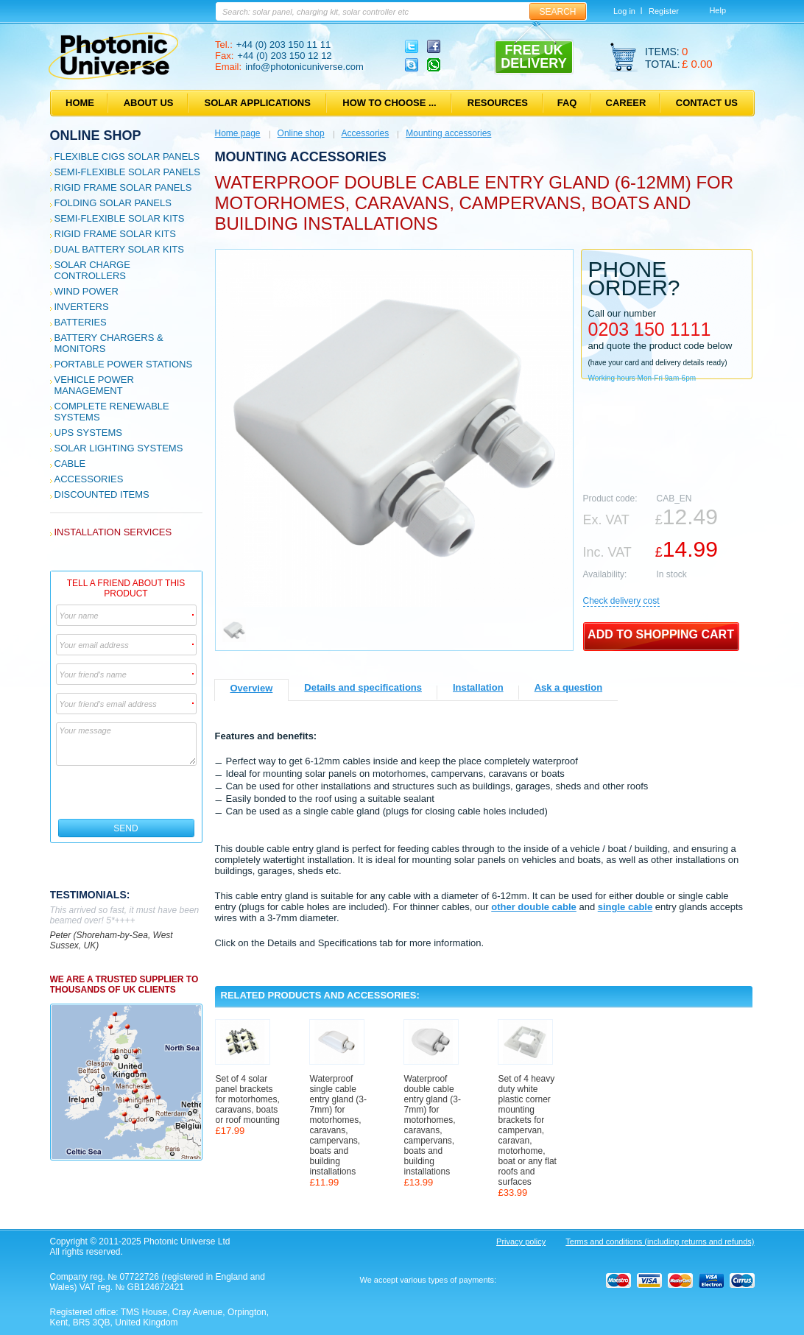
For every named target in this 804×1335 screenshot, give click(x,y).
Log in (624, 11)
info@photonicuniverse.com (304, 66)
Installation (478, 687)
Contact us (707, 102)
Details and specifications (363, 687)
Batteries (80, 322)
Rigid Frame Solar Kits (115, 233)
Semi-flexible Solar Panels (127, 171)
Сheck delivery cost (621, 601)
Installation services (113, 532)
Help (717, 10)
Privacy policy (521, 1241)
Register (664, 11)
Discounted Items (101, 494)
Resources (498, 102)
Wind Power (86, 291)
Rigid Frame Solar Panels (123, 187)
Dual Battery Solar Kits (119, 249)
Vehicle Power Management (94, 385)
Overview (251, 688)
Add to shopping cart (661, 634)
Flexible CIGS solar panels (127, 156)
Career (626, 102)
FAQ (567, 102)
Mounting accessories (448, 133)
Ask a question (568, 687)
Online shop (95, 135)
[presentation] (127, 792)
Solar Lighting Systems (118, 448)
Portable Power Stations (123, 364)
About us (149, 102)
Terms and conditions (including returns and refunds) (659, 1241)
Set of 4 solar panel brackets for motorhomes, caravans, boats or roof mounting (248, 1099)
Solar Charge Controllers (92, 270)
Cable (70, 463)
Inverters (81, 306)
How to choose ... (389, 102)
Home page (238, 133)
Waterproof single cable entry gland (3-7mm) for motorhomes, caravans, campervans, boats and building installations (338, 1125)
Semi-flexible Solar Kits (119, 218)
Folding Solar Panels (113, 202)
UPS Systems (88, 432)
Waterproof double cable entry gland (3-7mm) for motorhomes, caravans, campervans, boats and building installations (432, 1125)
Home (80, 102)
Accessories (89, 479)
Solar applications (258, 102)
